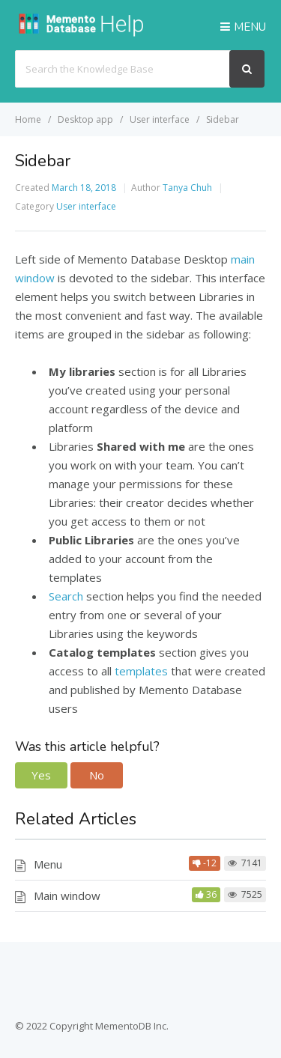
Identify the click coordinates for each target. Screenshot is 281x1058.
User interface (86, 206)
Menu (48, 864)
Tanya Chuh (187, 187)
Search (66, 596)
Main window (67, 895)
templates (141, 670)
